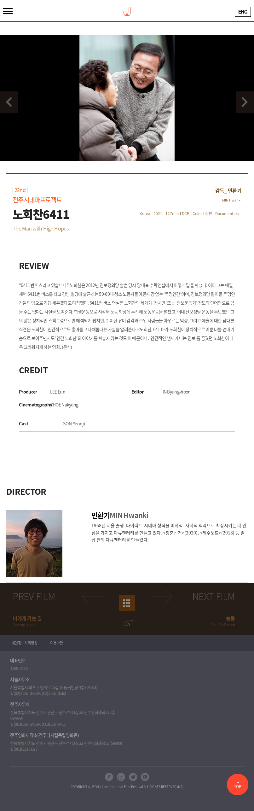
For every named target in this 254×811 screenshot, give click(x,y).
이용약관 (56, 643)
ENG (242, 12)
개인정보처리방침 (24, 643)
